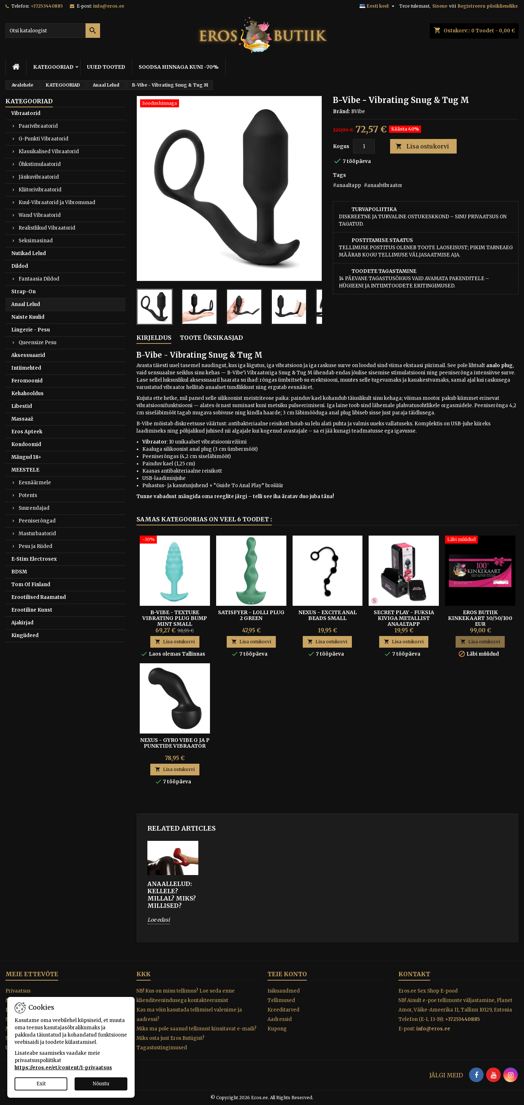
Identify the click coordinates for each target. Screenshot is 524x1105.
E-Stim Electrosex (34, 559)
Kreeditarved (283, 1010)
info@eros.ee (108, 6)
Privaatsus (18, 991)
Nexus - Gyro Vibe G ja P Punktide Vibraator (175, 743)
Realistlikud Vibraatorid (47, 228)
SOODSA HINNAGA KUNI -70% (179, 67)
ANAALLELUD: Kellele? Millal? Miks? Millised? (171, 894)
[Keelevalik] (378, 6)
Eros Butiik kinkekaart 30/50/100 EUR (480, 618)
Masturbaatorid (37, 533)
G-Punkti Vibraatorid (43, 139)
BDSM (19, 572)
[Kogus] (364, 146)
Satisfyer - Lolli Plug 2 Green (251, 615)
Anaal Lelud (25, 304)
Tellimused (281, 1000)
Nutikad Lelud (28, 253)
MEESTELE (25, 470)
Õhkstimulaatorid (40, 164)
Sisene (439, 6)
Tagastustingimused (161, 1048)
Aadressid (279, 1019)
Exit (41, 1084)
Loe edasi (158, 920)
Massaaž (22, 419)
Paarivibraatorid (38, 126)
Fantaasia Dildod (39, 279)
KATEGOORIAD (53, 67)
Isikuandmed (283, 991)
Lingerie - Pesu (30, 330)
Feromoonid (27, 381)
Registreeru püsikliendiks (488, 6)
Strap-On (23, 292)
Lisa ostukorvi (422, 146)
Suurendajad (34, 508)
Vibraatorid (25, 113)
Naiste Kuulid (27, 317)
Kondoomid (26, 444)
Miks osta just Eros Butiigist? (170, 1038)
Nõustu (101, 1084)
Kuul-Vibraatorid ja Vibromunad (57, 202)
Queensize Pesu (37, 342)
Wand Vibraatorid (40, 215)
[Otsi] (52, 30)
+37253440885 (47, 6)
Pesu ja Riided (35, 546)
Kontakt (414, 974)
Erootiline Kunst (31, 610)
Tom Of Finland (30, 584)
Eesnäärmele (35, 483)
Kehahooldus (27, 393)
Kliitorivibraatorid (40, 190)
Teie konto (287, 974)
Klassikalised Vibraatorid (49, 151)
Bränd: (341, 111)
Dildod (19, 266)
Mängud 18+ (26, 457)
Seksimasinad (36, 241)
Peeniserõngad (37, 521)
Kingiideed (25, 635)
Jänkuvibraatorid (39, 177)
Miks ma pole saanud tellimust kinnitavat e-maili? (196, 1029)
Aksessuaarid (28, 355)
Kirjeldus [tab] (153, 337)
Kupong (277, 1029)
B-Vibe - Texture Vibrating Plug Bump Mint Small (174, 618)
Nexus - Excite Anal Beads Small (327, 615)
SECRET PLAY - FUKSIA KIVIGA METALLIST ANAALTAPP (404, 618)
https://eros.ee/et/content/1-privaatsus (63, 1068)
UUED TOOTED (106, 67)
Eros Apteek (26, 432)
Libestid (21, 406)
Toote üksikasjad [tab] (211, 337)
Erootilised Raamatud (38, 597)
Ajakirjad (22, 623)
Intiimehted (26, 368)
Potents (28, 495)
